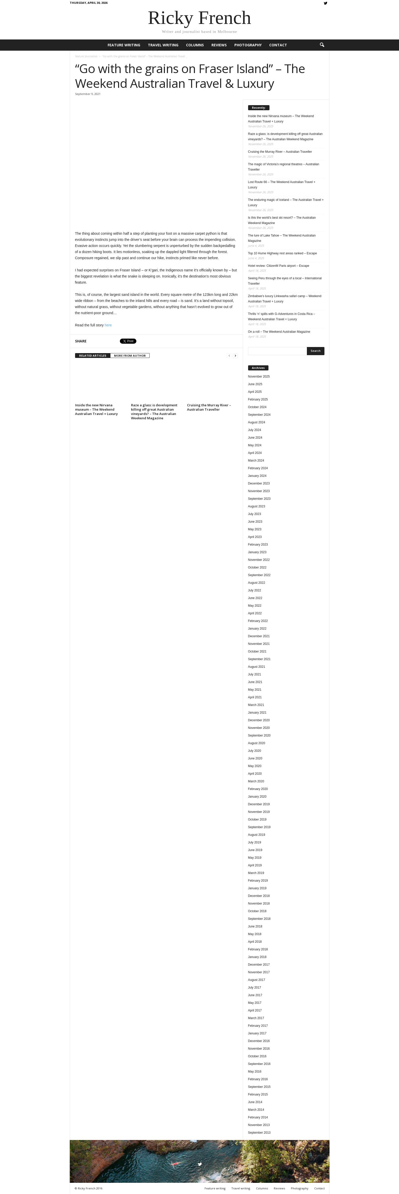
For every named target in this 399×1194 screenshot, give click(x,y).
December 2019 (259, 804)
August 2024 (256, 422)
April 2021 (255, 697)
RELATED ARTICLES (92, 355)
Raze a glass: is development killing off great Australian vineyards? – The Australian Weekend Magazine (154, 411)
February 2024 (258, 468)
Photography (248, 45)
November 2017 (259, 972)
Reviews (219, 45)
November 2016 (259, 1048)
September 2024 (259, 414)
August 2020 (256, 743)
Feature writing (124, 45)
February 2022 (258, 621)
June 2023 (255, 521)
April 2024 (255, 453)
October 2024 (257, 407)
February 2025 (258, 399)
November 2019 (259, 812)
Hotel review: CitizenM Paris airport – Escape (278, 266)
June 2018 (255, 926)
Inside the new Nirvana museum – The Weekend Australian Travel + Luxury (96, 409)
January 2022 (257, 628)
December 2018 (259, 896)
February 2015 (258, 1094)
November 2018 (259, 903)
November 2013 (259, 1125)
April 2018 (255, 941)
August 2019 (256, 835)
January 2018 (257, 957)
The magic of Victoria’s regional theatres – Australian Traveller (283, 166)
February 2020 (258, 789)
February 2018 (258, 949)
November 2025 (259, 376)
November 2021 (259, 644)
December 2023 (259, 483)
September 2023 (259, 499)
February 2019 (258, 880)
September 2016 (259, 1064)
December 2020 (259, 720)
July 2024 (254, 430)
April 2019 (255, 865)
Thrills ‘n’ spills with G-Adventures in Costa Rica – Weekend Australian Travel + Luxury (281, 316)
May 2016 (255, 1071)
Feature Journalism (86, 56)
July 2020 (254, 751)
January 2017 (257, 1033)
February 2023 (258, 544)
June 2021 (255, 682)
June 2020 (255, 758)
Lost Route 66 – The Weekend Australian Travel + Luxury (282, 184)
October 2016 (257, 1056)
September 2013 (259, 1132)
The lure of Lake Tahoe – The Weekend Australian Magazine (282, 238)
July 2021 (254, 674)
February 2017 (258, 1026)
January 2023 (257, 552)
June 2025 (255, 384)
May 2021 (255, 689)
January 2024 (257, 476)
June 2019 (255, 850)
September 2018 (259, 919)
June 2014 (255, 1102)
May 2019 (255, 857)
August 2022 (256, 583)
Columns (195, 45)
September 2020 (259, 735)
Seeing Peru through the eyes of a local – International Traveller (285, 280)
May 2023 (255, 529)
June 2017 (255, 995)
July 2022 (254, 590)
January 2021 (257, 712)
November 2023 (259, 491)
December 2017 (259, 964)
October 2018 (257, 911)
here (108, 325)
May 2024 (255, 445)
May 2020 (255, 766)
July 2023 (254, 514)
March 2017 (256, 1018)
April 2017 (255, 1010)
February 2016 (258, 1079)
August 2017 (256, 980)
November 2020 (259, 728)
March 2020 (256, 781)
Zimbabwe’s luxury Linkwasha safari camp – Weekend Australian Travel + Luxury (284, 298)
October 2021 (257, 651)
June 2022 (255, 598)
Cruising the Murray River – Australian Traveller (209, 407)
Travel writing (163, 45)
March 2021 (256, 705)
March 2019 (256, 873)
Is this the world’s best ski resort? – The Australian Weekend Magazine (282, 220)
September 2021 (259, 659)
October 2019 (257, 819)
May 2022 (255, 605)
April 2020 (255, 773)
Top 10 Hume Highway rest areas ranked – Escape (282, 253)
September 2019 (259, 827)
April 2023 (255, 537)
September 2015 (259, 1087)
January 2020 (257, 796)
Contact (278, 45)
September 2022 (259, 575)
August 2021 (256, 667)
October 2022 (257, 567)
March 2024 (256, 460)
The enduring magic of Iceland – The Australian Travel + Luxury (286, 202)
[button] (321, 45)
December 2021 (259, 636)
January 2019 (257, 888)
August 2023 (256, 506)
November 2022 (259, 560)
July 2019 (254, 842)
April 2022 (255, 613)
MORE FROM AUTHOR (130, 355)
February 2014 (258, 1117)
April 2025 (255, 392)
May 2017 (255, 1003)
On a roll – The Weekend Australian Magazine (279, 332)
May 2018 (255, 934)
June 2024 (255, 437)
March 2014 (256, 1110)
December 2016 (259, 1041)
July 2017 (254, 987)
